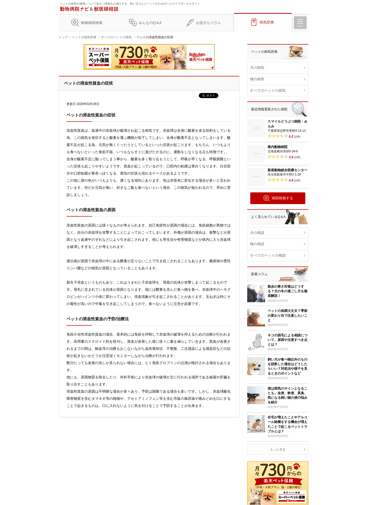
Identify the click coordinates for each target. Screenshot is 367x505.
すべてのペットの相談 (268, 255)
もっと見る (277, 449)
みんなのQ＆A (150, 23)
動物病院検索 (91, 23)
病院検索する (278, 198)
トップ (63, 37)
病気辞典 (267, 22)
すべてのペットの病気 (116, 37)
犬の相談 (257, 233)
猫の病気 (257, 79)
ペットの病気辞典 (84, 37)
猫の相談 (257, 244)
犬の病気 (257, 67)
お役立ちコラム (208, 23)
